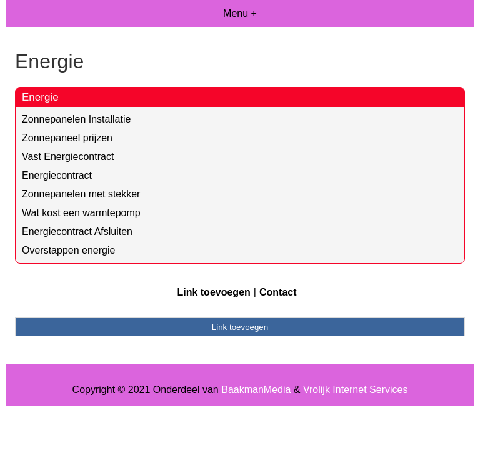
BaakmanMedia (256, 389)
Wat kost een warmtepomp (81, 213)
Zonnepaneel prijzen (67, 137)
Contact (278, 292)
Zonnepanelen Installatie (76, 119)
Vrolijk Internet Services (355, 389)
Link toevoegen (213, 292)
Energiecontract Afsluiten (77, 231)
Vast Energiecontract (68, 156)
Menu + (240, 13)
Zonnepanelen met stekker (81, 194)
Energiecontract (57, 175)
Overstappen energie (68, 250)
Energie (40, 97)
